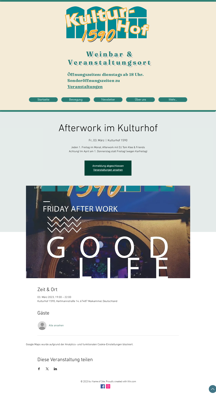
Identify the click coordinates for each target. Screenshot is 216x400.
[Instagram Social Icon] (108, 386)
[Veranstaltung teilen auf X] (47, 368)
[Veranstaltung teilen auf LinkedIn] (55, 368)
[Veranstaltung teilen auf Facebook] (39, 368)
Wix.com (131, 381)
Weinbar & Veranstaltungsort (110, 58)
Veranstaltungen (85, 86)
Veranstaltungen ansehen (108, 170)
